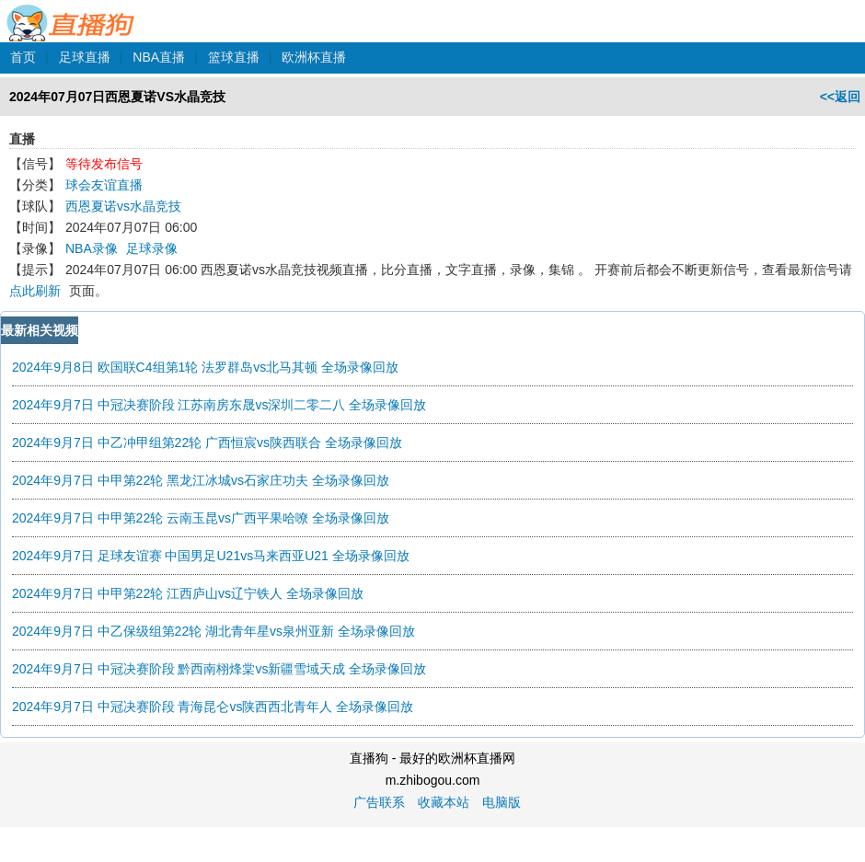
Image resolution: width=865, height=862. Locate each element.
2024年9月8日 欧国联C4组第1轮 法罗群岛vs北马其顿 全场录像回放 (205, 367)
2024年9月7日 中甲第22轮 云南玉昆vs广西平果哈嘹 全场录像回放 (200, 518)
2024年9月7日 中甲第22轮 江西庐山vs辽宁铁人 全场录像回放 (187, 593)
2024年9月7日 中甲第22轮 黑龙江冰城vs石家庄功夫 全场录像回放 (200, 480)
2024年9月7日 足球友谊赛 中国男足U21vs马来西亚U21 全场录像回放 (210, 555)
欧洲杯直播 (314, 57)
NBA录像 (91, 248)
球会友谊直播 (104, 185)
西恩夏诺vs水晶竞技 (123, 206)
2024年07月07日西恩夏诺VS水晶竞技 (117, 96)
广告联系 (379, 802)
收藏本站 (443, 802)
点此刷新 (35, 290)
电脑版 (501, 802)
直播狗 (71, 13)
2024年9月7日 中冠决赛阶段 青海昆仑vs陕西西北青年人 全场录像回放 (212, 706)
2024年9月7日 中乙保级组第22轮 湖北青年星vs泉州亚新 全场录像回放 (213, 631)
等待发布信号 (104, 163)
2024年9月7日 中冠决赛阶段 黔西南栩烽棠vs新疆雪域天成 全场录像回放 (219, 668)
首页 (23, 57)
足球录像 (152, 248)
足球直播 (84, 57)
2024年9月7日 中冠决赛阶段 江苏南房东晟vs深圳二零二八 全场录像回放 (219, 404)
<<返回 (840, 96)
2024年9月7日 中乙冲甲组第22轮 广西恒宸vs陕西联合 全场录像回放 (207, 442)
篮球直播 (234, 57)
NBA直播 (159, 57)
